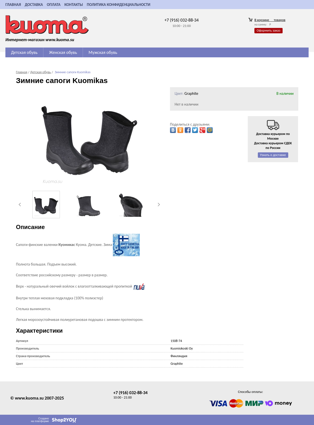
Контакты (73, 4)
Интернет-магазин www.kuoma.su (39, 39)
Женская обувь (63, 52)
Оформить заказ (268, 30)
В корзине (269, 20)
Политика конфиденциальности (118, 4)
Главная (13, 4)
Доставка (34, 4)
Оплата (54, 4)
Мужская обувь (103, 52)
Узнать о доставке (273, 155)
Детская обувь (24, 52)
